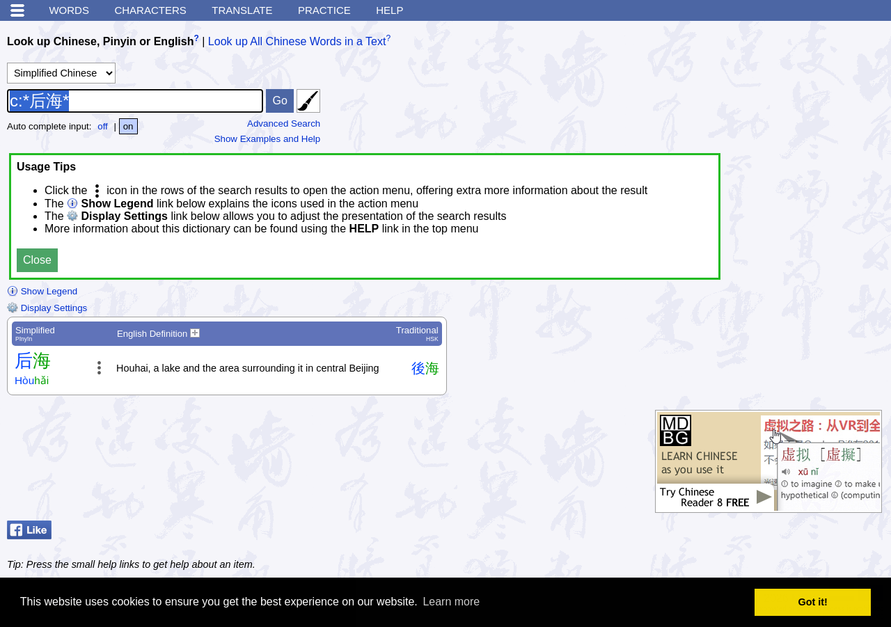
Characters (150, 10)
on (128, 126)
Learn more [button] (451, 602)
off (102, 126)
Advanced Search (283, 123)
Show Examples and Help (267, 139)
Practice (324, 10)
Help (389, 10)
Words (69, 10)
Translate (242, 10)
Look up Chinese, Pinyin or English (100, 41)
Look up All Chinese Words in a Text (297, 41)
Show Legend (42, 291)
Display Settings (47, 308)
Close (37, 260)
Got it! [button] (813, 602)
